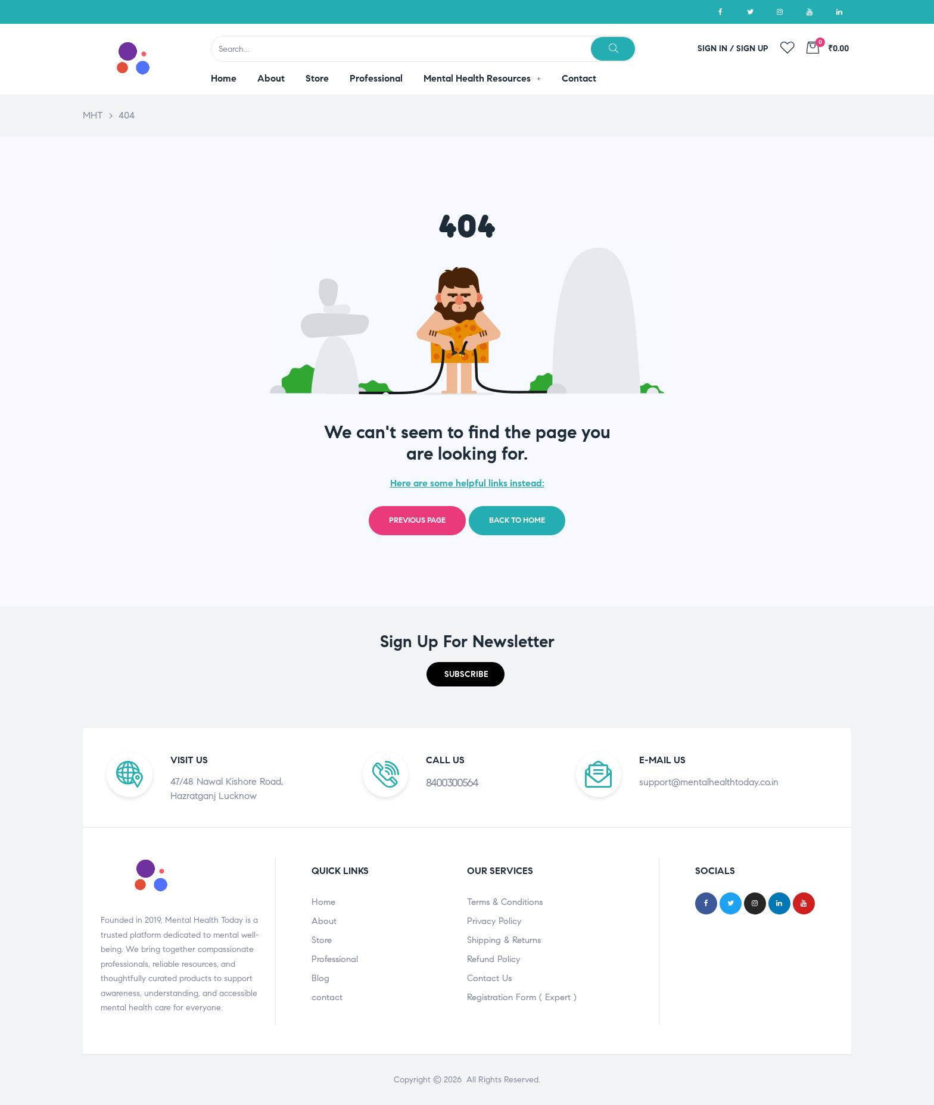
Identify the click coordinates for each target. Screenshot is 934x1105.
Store (322, 940)
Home (323, 902)
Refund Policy (493, 959)
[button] (465, 674)
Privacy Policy (494, 921)
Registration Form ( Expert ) (522, 997)
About (324, 921)
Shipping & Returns (504, 940)
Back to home (517, 520)
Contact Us (489, 978)
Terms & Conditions (505, 902)
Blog (320, 978)
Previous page (417, 520)
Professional (335, 959)
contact (327, 997)
